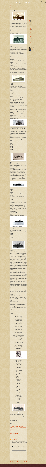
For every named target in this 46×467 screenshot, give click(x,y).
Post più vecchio (25, 461)
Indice (10, 5)
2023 (29, 20)
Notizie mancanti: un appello (31, 15)
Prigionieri (10, 6)
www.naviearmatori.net (23, 19)
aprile (30, 41)
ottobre (30, 29)
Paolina (30, 32)
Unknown (12, 439)
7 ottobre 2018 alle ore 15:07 (15, 439)
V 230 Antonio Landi (31, 31)
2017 (29, 25)
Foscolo (30, 36)
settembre (30, 38)
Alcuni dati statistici (11, 7)
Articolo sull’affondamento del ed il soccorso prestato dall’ (16, 426)
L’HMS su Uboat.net (12, 429)
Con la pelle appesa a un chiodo (21, 2)
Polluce (30, 37)
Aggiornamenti (30, 14)
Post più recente (11, 461)
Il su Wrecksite (12, 432)
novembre (30, 28)
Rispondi (12, 443)
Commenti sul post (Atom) (13, 462)
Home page (18, 461)
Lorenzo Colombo (33, 48)
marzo (30, 42)
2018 (29, 24)
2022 (29, 21)
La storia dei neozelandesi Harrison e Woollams (14, 433)
